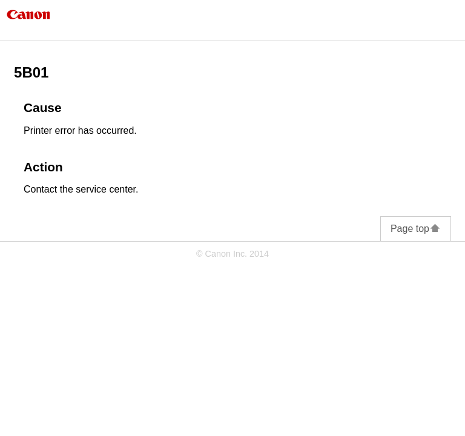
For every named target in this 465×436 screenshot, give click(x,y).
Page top (416, 228)
